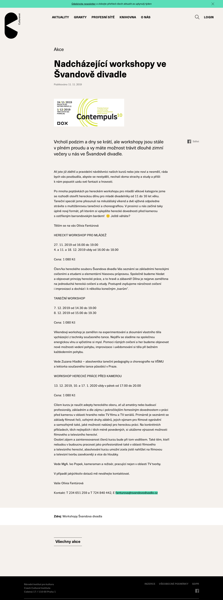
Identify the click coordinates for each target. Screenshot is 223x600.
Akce (59, 49)
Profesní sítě (103, 17)
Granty (80, 17)
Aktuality (60, 17)
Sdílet (193, 141)
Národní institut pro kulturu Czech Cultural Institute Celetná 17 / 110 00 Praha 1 (40, 588)
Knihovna (128, 17)
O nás (146, 17)
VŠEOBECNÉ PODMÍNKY (174, 584)
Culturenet (12, 25)
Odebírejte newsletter (84, 3)
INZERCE (149, 584)
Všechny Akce (69, 541)
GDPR (195, 584)
